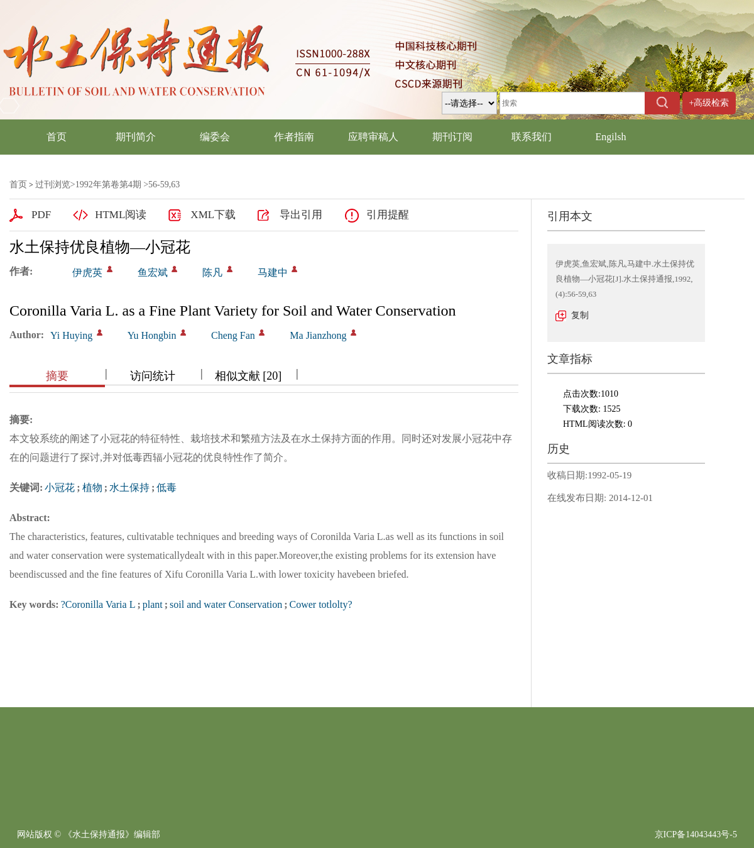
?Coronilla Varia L (98, 604)
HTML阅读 (120, 215)
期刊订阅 (452, 136)
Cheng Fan (233, 335)
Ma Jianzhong (318, 335)
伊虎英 (87, 272)
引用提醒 (387, 215)
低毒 (166, 487)
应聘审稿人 (373, 136)
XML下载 (213, 215)
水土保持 (129, 487)
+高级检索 (709, 102)
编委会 (215, 136)
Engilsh (611, 136)
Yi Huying (71, 335)
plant (153, 604)
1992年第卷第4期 (108, 184)
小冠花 (60, 487)
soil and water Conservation (226, 604)
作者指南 (294, 136)
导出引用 (301, 215)
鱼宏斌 (153, 272)
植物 (92, 487)
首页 (56, 136)
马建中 (273, 272)
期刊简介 (136, 136)
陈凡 (212, 272)
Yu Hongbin (152, 335)
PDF (41, 215)
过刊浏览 (52, 184)
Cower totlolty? (321, 604)
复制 (580, 315)
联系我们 (531, 136)
